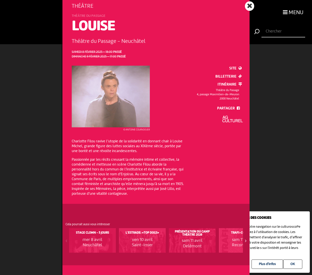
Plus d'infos (267, 264)
